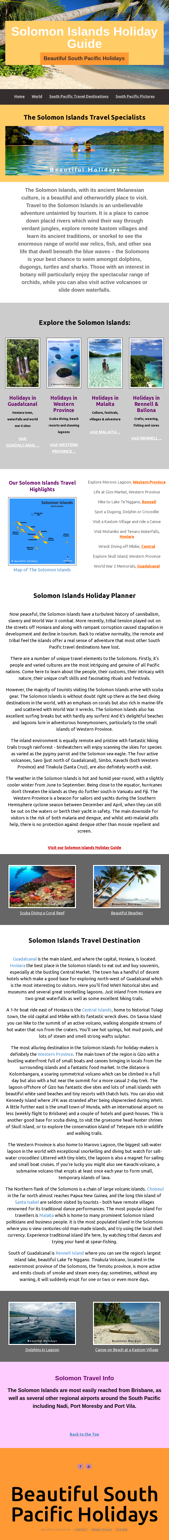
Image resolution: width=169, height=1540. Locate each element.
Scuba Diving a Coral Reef (42, 890)
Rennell (149, 502)
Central (148, 546)
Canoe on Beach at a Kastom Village (127, 1326)
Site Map (122, 1529)
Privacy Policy (102, 1529)
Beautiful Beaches (127, 890)
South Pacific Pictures (135, 96)
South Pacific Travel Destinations (78, 96)
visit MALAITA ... (105, 432)
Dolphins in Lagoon (42, 1326)
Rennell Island (70, 1253)
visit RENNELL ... (146, 438)
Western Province (149, 482)
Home (19, 96)
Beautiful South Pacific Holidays (84, 58)
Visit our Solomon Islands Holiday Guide (84, 847)
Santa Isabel (27, 1202)
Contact (81, 1529)
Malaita (46, 1215)
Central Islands (97, 1009)
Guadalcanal (148, 566)
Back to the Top (84, 1434)
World (37, 96)
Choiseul (155, 1188)
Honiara (127, 536)
